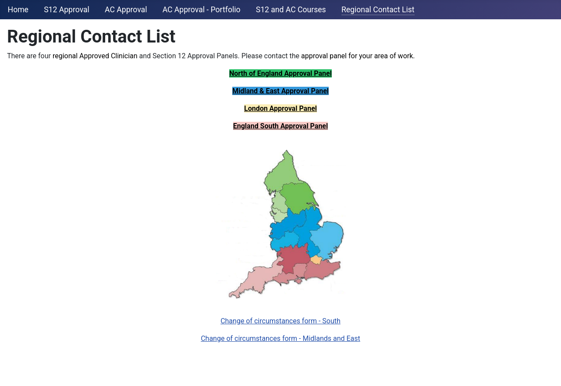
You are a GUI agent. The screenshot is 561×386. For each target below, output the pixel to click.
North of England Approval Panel (280, 73)
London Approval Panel (280, 108)
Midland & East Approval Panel (280, 91)
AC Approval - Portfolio (202, 9)
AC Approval (126, 9)
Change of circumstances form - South (280, 321)
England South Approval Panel (280, 126)
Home (18, 9)
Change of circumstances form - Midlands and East (280, 338)
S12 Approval (66, 9)
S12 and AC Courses (291, 9)
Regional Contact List (378, 9)
